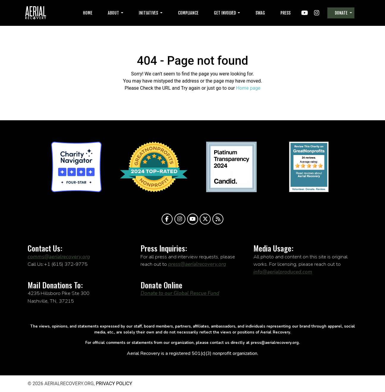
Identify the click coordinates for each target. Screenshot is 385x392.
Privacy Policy (114, 383)
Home (87, 12)
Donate (341, 12)
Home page (248, 88)
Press (285, 12)
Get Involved (225, 12)
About (114, 12)
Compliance (188, 12)
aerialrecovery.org (35, 13)
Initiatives (149, 12)
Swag (260, 12)
